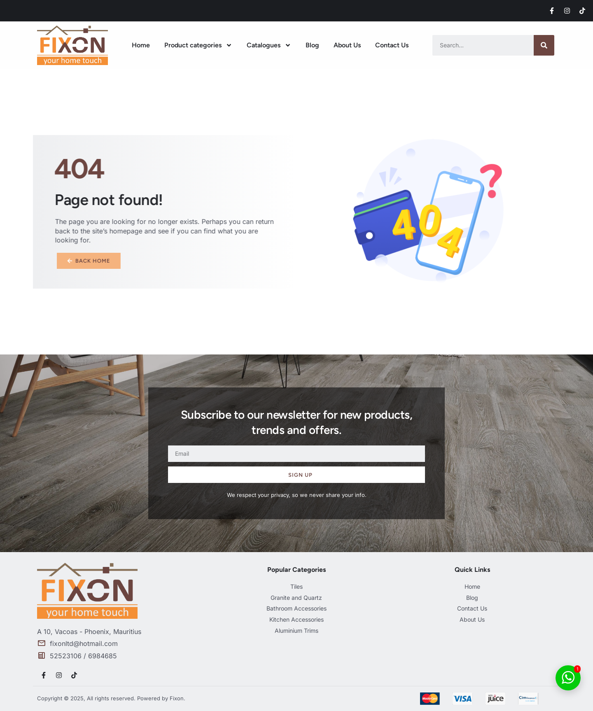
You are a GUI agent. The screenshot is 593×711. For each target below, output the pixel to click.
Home (141, 45)
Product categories (198, 45)
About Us (347, 45)
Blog (312, 45)
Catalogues (269, 45)
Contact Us (392, 45)
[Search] (544, 45)
